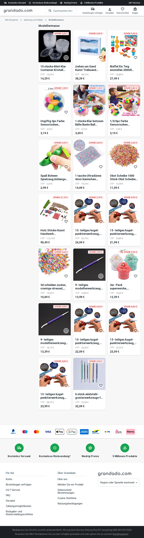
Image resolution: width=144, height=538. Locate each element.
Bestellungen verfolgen (25, 484)
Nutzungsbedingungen (71, 503)
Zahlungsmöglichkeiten (25, 506)
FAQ (25, 495)
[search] (64, 11)
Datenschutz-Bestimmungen (71, 491)
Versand (25, 500)
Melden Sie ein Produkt (71, 484)
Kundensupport (120, 534)
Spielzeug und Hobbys (33, 20)
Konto (25, 479)
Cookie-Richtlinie (71, 498)
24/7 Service (134, 3)
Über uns (71, 479)
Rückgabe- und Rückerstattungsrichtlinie (25, 513)
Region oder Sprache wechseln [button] (117, 482)
